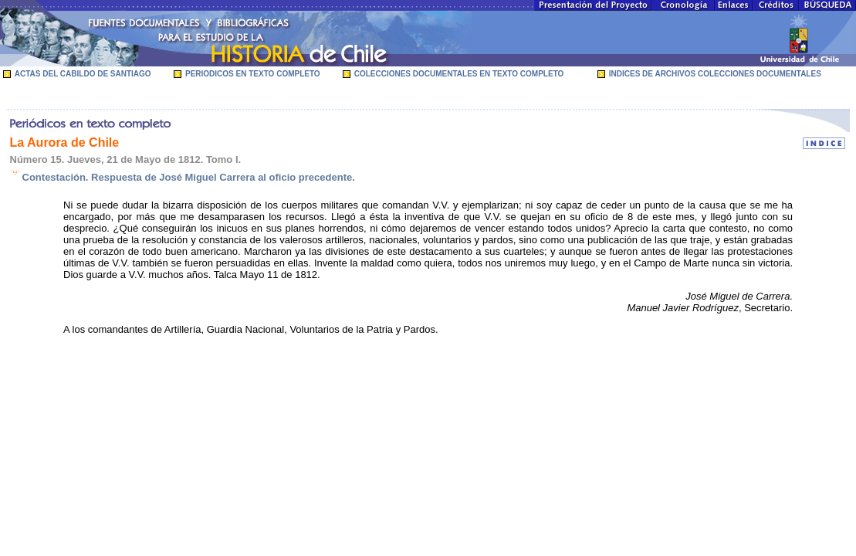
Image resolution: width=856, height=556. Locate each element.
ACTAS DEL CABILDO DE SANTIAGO (83, 74)
